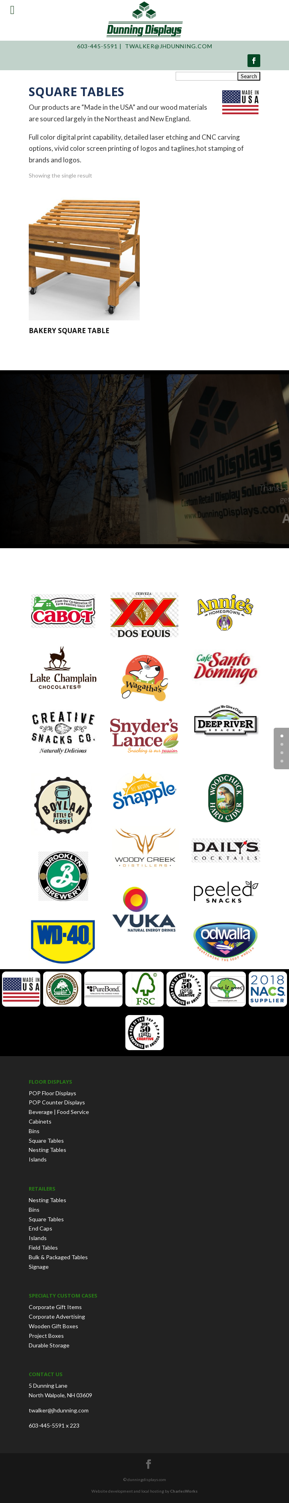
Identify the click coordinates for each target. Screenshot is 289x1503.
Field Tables (43, 1247)
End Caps (40, 1228)
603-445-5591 (97, 46)
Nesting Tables (47, 1149)
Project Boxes (46, 1335)
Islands (38, 1159)
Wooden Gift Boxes (53, 1326)
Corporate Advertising (57, 1316)
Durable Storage (49, 1345)
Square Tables (46, 1140)
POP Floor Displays (52, 1093)
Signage (39, 1266)
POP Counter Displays (57, 1102)
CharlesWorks (184, 1491)
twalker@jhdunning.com (168, 46)
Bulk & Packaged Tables (58, 1257)
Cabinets (40, 1121)
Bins (34, 1131)
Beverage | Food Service (59, 1111)
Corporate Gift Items (55, 1307)
